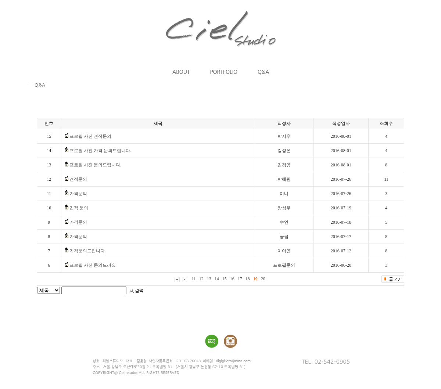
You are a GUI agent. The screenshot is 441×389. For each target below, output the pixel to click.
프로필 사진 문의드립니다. (95, 165)
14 (217, 278)
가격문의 (78, 193)
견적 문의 (78, 207)
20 (263, 278)
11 (193, 278)
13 (209, 278)
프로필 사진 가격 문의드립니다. (100, 150)
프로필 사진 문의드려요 (92, 265)
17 (240, 278)
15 (224, 278)
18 (247, 278)
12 (201, 278)
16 (232, 278)
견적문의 (78, 179)
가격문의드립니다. (87, 250)
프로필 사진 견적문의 (90, 136)
